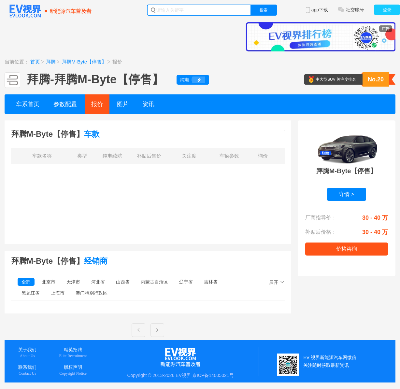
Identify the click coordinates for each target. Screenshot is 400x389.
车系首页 (27, 104)
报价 (97, 104)
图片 (123, 104)
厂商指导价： (320, 217)
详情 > (346, 194)
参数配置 (65, 104)
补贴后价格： (320, 232)
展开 (273, 282)
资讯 (148, 104)
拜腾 (51, 61)
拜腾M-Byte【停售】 (84, 61)
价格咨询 (346, 249)
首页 (35, 61)
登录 (387, 9)
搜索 (263, 10)
